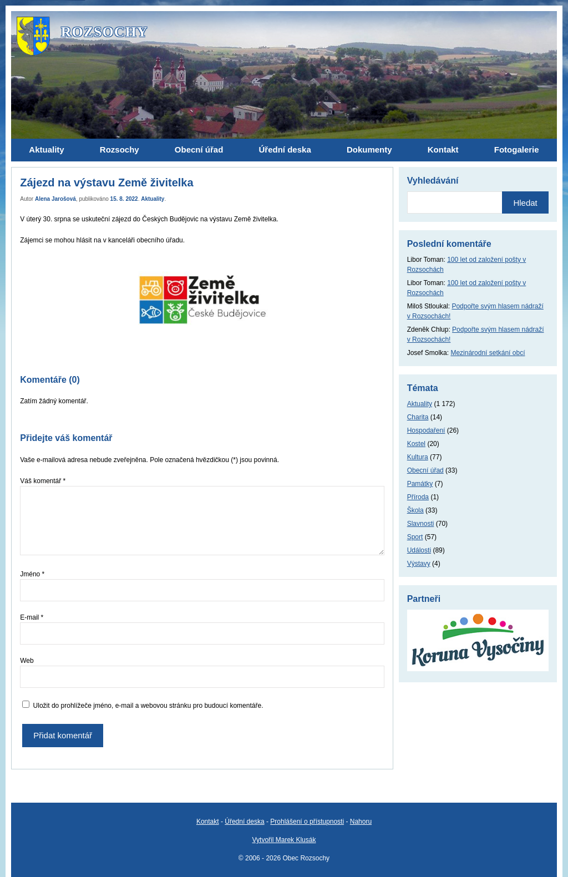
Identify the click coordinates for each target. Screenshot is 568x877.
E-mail (31, 617)
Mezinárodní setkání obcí (487, 353)
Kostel (416, 444)
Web (26, 661)
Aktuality (152, 199)
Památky (420, 484)
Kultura (417, 457)
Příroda (418, 497)
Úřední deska (244, 821)
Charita (418, 417)
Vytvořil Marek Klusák (284, 840)
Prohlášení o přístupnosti (307, 821)
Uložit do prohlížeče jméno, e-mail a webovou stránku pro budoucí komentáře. (148, 705)
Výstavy (418, 563)
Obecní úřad (425, 470)
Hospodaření (426, 430)
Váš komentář (42, 481)
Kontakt (207, 821)
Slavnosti (420, 524)
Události (419, 550)
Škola (415, 510)
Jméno (32, 574)
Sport (415, 537)
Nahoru (361, 821)
